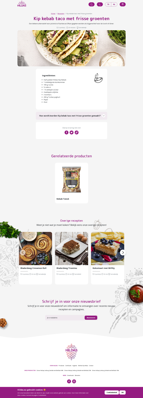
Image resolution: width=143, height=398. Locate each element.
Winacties (77, 380)
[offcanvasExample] (123, 4)
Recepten (60, 14)
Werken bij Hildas (83, 370)
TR (108, 4)
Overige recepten (71, 224)
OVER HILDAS (54, 370)
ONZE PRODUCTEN (30, 375)
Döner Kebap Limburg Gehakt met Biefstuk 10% (105, 375)
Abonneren (91, 322)
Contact (91, 370)
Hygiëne (74, 370)
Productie (61, 370)
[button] (19, 255)
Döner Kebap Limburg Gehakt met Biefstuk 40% (50, 375)
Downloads (70, 380)
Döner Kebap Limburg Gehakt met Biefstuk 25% (77, 375)
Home (53, 14)
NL (114, 4)
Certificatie (68, 370)
